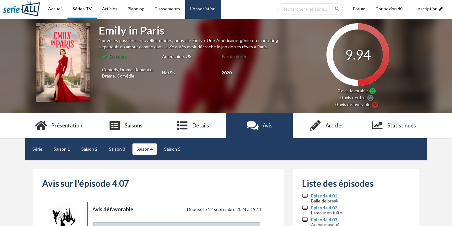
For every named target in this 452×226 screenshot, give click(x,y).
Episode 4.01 (324, 195)
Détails (192, 125)
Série (37, 149)
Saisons (126, 125)
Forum (359, 8)
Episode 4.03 (324, 219)
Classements (167, 8)
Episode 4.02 (324, 207)
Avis (259, 125)
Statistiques (393, 125)
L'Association (203, 8)
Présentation (58, 125)
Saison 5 (172, 149)
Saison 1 (62, 149)
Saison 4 (145, 149)
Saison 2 (89, 149)
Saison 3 (117, 149)
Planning (135, 8)
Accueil (55, 8)
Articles (109, 8)
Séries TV (82, 8)
